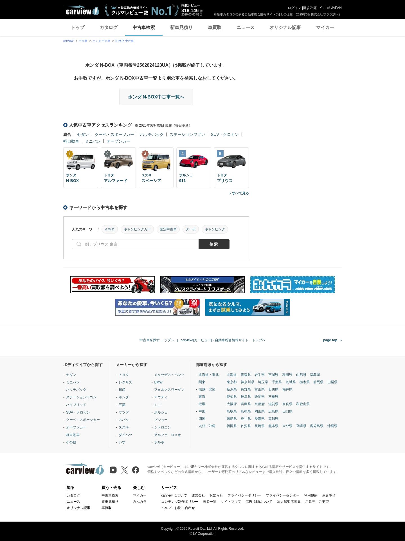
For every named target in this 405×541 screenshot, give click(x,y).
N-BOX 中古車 (124, 40)
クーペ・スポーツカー (114, 134)
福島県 (315, 375)
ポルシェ (161, 412)
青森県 (246, 375)
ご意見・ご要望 (317, 502)
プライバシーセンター (283, 495)
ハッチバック (152, 134)
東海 (202, 397)
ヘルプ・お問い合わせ (178, 508)
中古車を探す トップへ (157, 340)
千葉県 (277, 382)
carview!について (174, 495)
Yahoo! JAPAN (331, 8)
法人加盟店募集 (289, 502)
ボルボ (159, 442)
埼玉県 (263, 382)
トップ (77, 27)
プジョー (161, 420)
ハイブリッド (76, 405)
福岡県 (232, 426)
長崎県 (260, 426)
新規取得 (309, 8)
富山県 (260, 389)
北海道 (232, 375)
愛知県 (232, 397)
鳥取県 (232, 411)
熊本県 (273, 426)
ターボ (191, 229)
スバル (124, 420)
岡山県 (260, 411)
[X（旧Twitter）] (124, 470)
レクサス (125, 382)
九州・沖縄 (207, 426)
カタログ (109, 27)
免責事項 (329, 495)
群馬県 (318, 382)
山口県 (287, 411)
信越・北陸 (207, 389)
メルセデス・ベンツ (169, 375)
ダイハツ (125, 435)
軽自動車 (71, 141)
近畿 (202, 404)
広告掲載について (259, 502)
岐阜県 (246, 397)
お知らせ (216, 495)
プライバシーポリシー (244, 495)
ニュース (246, 27)
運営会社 (198, 495)
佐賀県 (246, 426)
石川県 (273, 389)
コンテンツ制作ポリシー (179, 502)
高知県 (273, 419)
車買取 (214, 27)
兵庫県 (246, 404)
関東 (202, 382)
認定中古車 (168, 229)
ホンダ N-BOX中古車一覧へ (156, 97)
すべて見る (240, 193)
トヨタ (124, 375)
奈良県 (287, 404)
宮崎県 (301, 426)
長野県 (246, 389)
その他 (71, 442)
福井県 (287, 389)
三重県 (273, 397)
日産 (122, 390)
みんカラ (140, 502)
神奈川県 (247, 382)
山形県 (301, 375)
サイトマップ (231, 502)
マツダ (124, 412)
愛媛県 (260, 419)
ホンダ (124, 397)
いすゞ (124, 442)
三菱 (122, 405)
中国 (202, 411)
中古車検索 (143, 27)
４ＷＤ (110, 229)
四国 (202, 419)
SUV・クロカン (225, 134)
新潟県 (232, 389)
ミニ (157, 405)
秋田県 (287, 375)
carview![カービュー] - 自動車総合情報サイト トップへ (223, 340)
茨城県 (291, 382)
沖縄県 (332, 426)
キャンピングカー (137, 229)
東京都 (232, 382)
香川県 (246, 419)
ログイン (294, 8)
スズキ (124, 427)
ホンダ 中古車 (101, 40)
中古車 (83, 40)
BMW (158, 382)
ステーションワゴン (187, 134)
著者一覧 (209, 502)
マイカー (325, 27)
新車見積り (181, 27)
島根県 (246, 411)
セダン (83, 134)
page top (330, 340)
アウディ (161, 397)
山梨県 (332, 382)
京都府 (260, 404)
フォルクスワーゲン (169, 390)
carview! (68, 40)
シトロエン (162, 427)
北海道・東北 (209, 375)
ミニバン (93, 141)
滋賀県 (273, 404)
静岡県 (260, 397)
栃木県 (305, 382)
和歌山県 (303, 404)
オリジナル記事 (285, 27)
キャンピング (215, 229)
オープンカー (118, 141)
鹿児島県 (316, 426)
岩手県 (260, 375)
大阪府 (232, 404)
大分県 (287, 426)
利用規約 (311, 495)
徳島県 (232, 419)
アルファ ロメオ (167, 435)
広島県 (273, 411)
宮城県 (273, 375)
